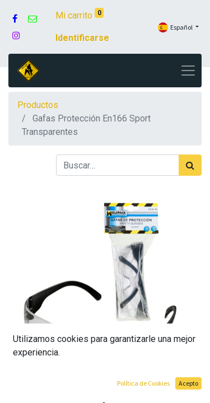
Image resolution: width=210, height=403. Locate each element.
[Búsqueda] (190, 165)
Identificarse (82, 37)
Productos (37, 105)
